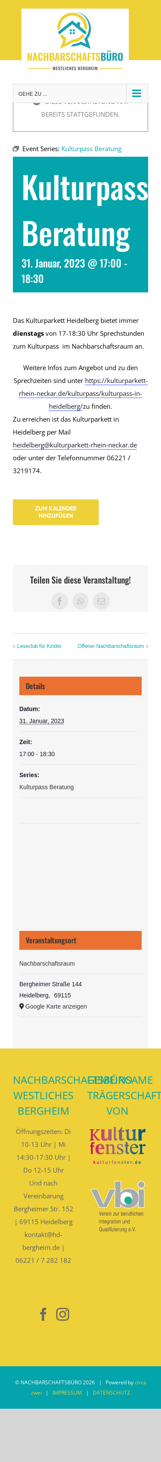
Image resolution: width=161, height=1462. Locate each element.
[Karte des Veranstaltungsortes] (80, 856)
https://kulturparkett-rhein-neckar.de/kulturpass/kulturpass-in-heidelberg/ (83, 393)
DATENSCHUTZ (111, 1392)
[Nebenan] (24, 1314)
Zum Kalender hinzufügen (55, 512)
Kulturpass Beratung (46, 787)
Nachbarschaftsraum (47, 963)
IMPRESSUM (67, 1392)
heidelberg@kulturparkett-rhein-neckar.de (75, 445)
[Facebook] (43, 1314)
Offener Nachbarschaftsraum (111, 646)
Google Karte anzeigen (56, 1006)
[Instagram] (62, 1314)
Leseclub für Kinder (39, 646)
